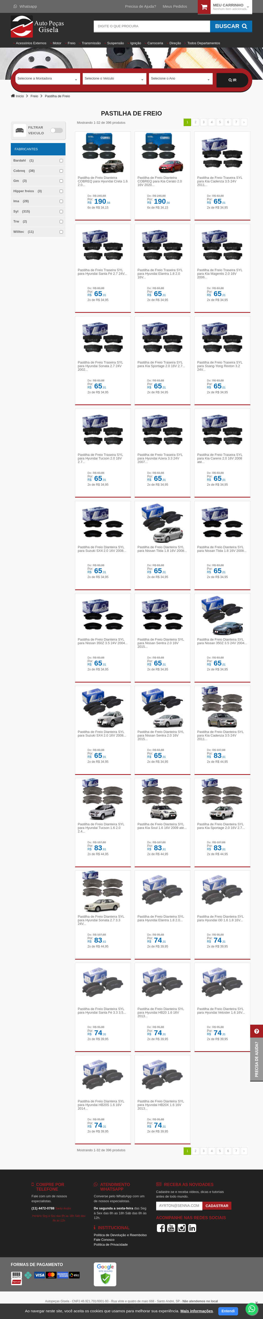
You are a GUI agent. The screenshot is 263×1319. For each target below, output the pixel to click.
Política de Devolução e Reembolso (120, 1238)
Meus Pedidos (175, 6)
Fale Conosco (104, 1242)
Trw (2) (20, 221)
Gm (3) (20, 181)
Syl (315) (21, 211)
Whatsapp (25, 6)
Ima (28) (21, 201)
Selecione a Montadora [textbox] (34, 80)
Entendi (228, 1311)
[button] (256, 1053)
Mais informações (196, 1311)
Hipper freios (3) (27, 191)
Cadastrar (216, 1208)
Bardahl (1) (23, 160)
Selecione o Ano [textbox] (163, 80)
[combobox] (47, 80)
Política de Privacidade (111, 1247)
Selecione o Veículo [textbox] (99, 80)
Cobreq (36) (24, 171)
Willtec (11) (23, 232)
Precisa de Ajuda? (140, 6)
